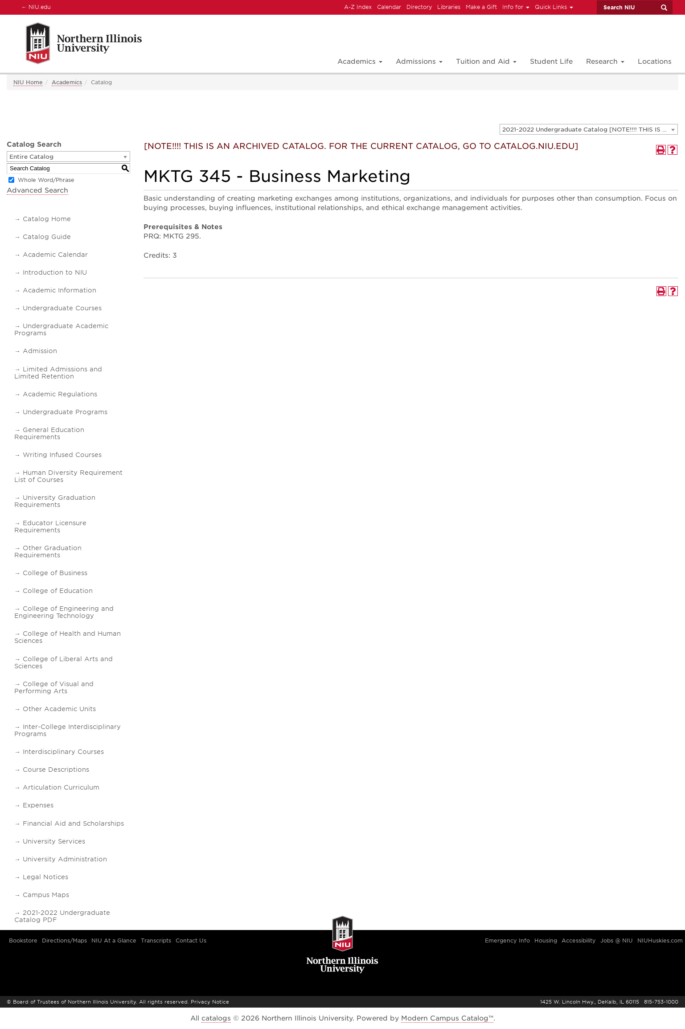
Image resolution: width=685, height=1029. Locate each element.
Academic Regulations (60, 394)
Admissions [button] (419, 62)
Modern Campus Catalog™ (447, 1018)
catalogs (216, 1018)
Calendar (389, 7)
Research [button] (605, 62)
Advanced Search (37, 190)
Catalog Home (47, 218)
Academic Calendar (55, 254)
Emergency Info (507, 940)
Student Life (551, 62)
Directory (419, 7)
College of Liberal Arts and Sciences (63, 662)
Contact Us (191, 940)
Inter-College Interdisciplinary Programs (67, 730)
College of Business (55, 572)
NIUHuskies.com (660, 940)
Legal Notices (45, 877)
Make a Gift (481, 7)
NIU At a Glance (113, 940)
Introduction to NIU (55, 272)
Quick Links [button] (554, 7)
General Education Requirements (49, 433)
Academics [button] (359, 62)
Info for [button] (515, 7)
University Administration (65, 859)
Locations (655, 62)
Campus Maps (46, 894)
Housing (545, 940)
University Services (54, 841)
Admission (40, 350)
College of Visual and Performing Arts (54, 687)
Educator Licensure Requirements (50, 526)
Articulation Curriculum (61, 787)
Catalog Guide (47, 236)
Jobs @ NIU (616, 940)
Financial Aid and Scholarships (73, 823)
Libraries (448, 7)
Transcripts (156, 940)
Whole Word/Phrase (46, 180)
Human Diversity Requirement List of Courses (68, 476)
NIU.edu (35, 6)
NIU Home (28, 82)
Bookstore (23, 940)
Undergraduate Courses (62, 308)
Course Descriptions (56, 769)
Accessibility (579, 940)
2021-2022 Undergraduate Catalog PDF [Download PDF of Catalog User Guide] (62, 916)
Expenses (38, 805)
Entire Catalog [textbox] (31, 156)
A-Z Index (358, 7)
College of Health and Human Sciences (67, 637)
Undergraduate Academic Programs (61, 329)
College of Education (58, 590)
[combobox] (589, 129)
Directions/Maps (64, 940)
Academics (67, 82)
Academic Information (59, 290)
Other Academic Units (59, 708)
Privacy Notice (210, 1002)
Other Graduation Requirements (48, 551)
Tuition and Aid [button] (486, 62)
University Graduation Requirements (54, 501)
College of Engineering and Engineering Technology (64, 612)
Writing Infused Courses (62, 454)
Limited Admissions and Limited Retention (58, 373)
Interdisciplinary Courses (63, 751)
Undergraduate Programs (65, 412)
